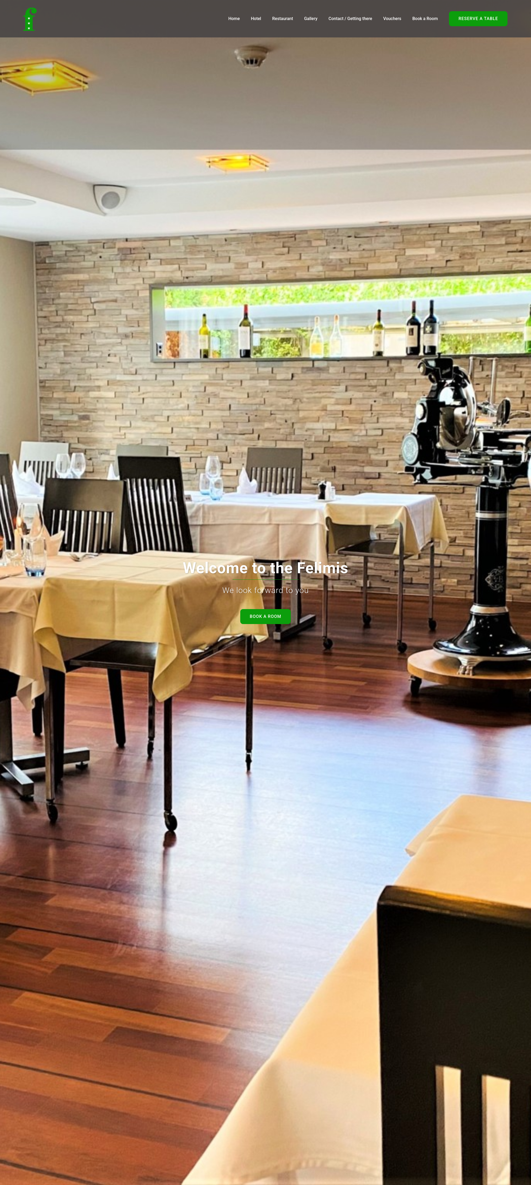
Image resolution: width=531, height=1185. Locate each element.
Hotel (256, 18)
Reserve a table (478, 18)
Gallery (310, 18)
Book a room (265, 616)
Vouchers (392, 18)
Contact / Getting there (350, 18)
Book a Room (425, 18)
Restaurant (282, 18)
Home (234, 18)
